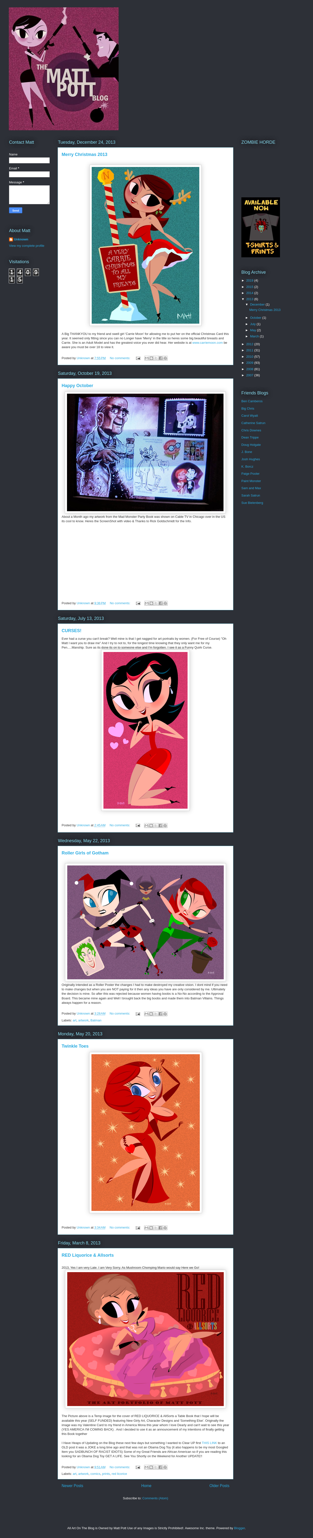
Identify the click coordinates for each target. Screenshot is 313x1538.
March (255, 336)
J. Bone (246, 452)
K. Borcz (247, 466)
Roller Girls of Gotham (85, 853)
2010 (250, 356)
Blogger (239, 1528)
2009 (250, 363)
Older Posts (219, 1486)
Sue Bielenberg (252, 503)
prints (106, 1474)
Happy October (77, 385)
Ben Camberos (252, 401)
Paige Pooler (250, 473)
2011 (250, 350)
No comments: (120, 358)
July (253, 324)
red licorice (119, 1474)
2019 (250, 280)
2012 (250, 344)
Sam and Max (251, 488)
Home (146, 1486)
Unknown (21, 239)
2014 (250, 293)
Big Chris (247, 408)
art (75, 1020)
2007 (250, 375)
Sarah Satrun (250, 495)
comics (95, 1474)
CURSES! (71, 630)
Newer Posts (72, 1486)
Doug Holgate (251, 445)
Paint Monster (251, 481)
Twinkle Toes (75, 1046)
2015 (250, 287)
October (256, 317)
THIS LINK (210, 1443)
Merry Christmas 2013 (84, 154)
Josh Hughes (250, 459)
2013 (250, 299)
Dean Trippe (250, 437)
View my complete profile (26, 246)
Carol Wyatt (249, 415)
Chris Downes (251, 430)
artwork (83, 1020)
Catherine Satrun (253, 423)
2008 (250, 369)
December (258, 304)
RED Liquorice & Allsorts (88, 1255)
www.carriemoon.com (207, 342)
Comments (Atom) (155, 1498)
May (253, 330)
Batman (95, 1020)
